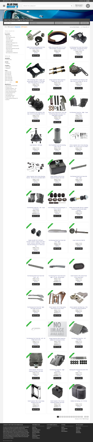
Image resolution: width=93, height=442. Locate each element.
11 (81, 416)
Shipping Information (36, 429)
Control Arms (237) (9, 40)
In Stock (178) (8, 59)
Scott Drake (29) (8, 94)
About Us (34, 433)
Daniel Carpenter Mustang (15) (11, 98)
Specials (63, 429)
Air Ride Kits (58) (9, 44)
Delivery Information (36, 435)
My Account (78, 427)
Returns (48, 428)
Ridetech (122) (8, 87)
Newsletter (78, 431)
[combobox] (16, 23)
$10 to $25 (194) (8, 73)
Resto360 (34, 427)
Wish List (78, 429)
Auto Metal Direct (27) (9, 95)
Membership (78, 432)
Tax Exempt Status (35, 431)
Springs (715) (8, 35)
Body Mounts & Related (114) (11, 42)
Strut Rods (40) (9, 47)
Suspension (18, 27)
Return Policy (34, 428)
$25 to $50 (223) (8, 74)
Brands (62, 427)
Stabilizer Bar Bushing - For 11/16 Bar (79, 401)
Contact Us (12, 0)
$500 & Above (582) (9, 80)
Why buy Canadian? (36, 432)
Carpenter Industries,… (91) (10, 88)
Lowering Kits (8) (9, 51)
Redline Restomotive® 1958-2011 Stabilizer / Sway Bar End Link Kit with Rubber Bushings (78, 209)
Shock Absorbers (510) (10, 37)
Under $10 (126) (8, 71)
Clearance (7, 63)
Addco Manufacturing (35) (10, 91)
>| (87, 416)
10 (78, 416)
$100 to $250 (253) (8, 77)
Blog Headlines (64, 431)
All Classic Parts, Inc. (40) (10, 89)
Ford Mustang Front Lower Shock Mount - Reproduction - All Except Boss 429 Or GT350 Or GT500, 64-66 (79, 49)
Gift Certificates (64, 428)
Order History (78, 428)
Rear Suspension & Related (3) (12, 52)
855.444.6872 (6, 0)
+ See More (7, 99)
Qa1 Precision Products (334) (11, 85)
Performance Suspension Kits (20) (12, 48)
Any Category (7, 33)
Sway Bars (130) (9, 41)
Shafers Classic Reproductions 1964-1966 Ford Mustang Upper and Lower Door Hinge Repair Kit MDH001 (57, 114)
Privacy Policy (34, 436)
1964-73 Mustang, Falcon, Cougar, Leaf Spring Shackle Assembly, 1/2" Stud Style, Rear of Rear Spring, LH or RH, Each (36, 81)
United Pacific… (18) (9, 96)
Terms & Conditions (36, 437)
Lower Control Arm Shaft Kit (79, 240)
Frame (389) (8, 38)
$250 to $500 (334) (8, 78)
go (16, 82)
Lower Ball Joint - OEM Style (36, 145)
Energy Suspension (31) (10, 92)
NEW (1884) (8, 66)
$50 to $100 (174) (8, 76)
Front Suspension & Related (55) (12, 45)
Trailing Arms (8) (9, 49)
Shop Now (84, 23)
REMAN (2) (7, 68)
